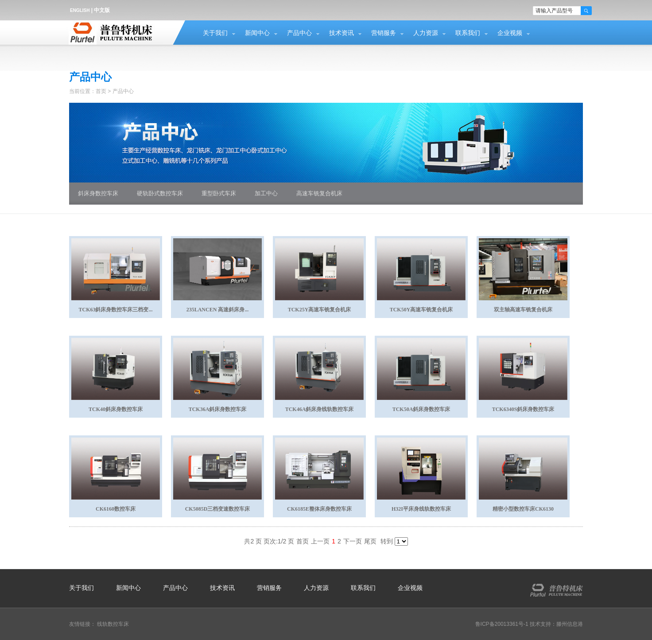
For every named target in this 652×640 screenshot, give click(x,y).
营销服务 (383, 33)
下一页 (352, 541)
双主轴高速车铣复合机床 (523, 309)
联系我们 (467, 33)
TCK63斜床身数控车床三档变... (115, 309)
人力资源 (425, 33)
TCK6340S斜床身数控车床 (523, 409)
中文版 (102, 10)
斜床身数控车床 (98, 193)
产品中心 (299, 33)
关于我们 (215, 33)
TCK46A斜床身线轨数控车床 (319, 409)
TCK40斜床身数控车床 (116, 409)
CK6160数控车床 (116, 509)
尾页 (370, 541)
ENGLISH (79, 10)
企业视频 (509, 33)
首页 (101, 91)
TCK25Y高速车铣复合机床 (319, 309)
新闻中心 (257, 33)
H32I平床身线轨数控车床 (421, 509)
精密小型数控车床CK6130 (523, 509)
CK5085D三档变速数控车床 (217, 509)
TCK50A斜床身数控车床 (421, 409)
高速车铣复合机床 (319, 193)
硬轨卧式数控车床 (160, 193)
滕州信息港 (569, 624)
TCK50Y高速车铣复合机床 (421, 309)
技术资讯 (341, 33)
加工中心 (266, 193)
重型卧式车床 (219, 193)
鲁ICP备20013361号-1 (501, 624)
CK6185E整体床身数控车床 (319, 509)
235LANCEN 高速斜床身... (217, 309)
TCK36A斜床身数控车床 (218, 409)
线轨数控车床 (113, 624)
